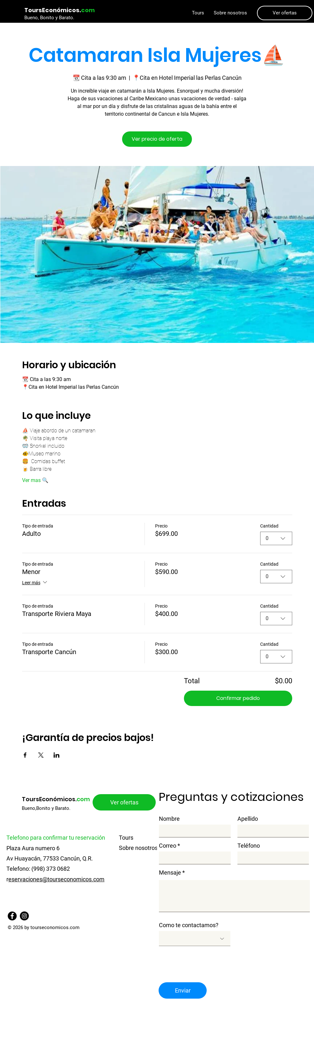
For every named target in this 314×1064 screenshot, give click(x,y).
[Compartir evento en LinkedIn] (57, 755)
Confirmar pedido (238, 698)
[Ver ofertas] (284, 13)
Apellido (247, 819)
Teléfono (248, 846)
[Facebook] (12, 915)
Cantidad (269, 525)
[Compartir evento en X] (41, 755)
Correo (167, 846)
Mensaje (170, 873)
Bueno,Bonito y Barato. (46, 808)
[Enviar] (183, 990)
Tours (126, 837)
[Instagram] (24, 915)
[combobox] (276, 538)
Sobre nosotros (138, 847)
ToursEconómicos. (56, 799)
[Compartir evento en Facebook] (25, 755)
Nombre (169, 819)
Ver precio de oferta (157, 139)
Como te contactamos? (189, 925)
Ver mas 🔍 (35, 480)
